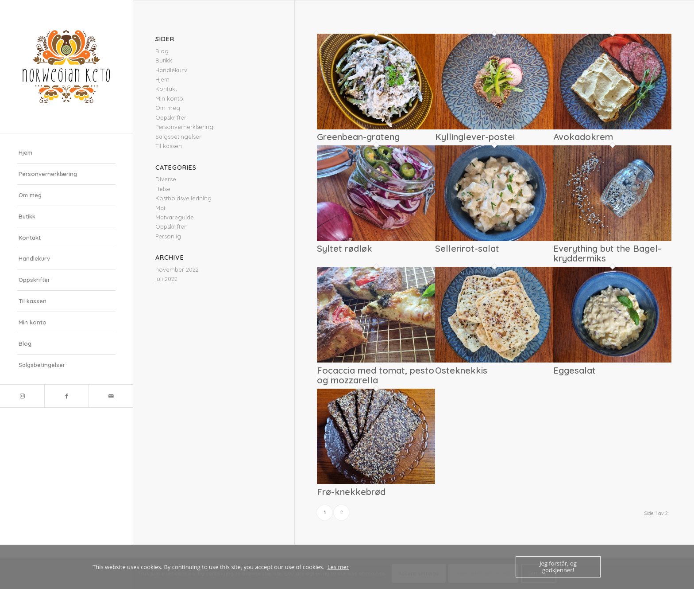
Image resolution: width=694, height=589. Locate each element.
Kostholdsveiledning (183, 198)
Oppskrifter (34, 279)
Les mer (338, 567)
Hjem (25, 152)
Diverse (165, 179)
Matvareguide (174, 217)
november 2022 (177, 269)
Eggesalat (574, 370)
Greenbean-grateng (358, 136)
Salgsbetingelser (42, 364)
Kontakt (30, 237)
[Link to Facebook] (66, 396)
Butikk (27, 216)
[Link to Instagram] (22, 396)
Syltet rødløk (344, 248)
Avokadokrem (583, 136)
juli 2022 (166, 278)
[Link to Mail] (111, 396)
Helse (162, 188)
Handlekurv (34, 258)
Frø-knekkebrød (351, 491)
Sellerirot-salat (467, 248)
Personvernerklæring (48, 173)
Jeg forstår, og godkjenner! (558, 566)
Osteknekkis (461, 370)
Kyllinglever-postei (475, 136)
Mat (160, 207)
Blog (25, 343)
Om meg (30, 195)
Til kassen (32, 300)
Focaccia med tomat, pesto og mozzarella (375, 375)
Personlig (168, 236)
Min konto (32, 322)
